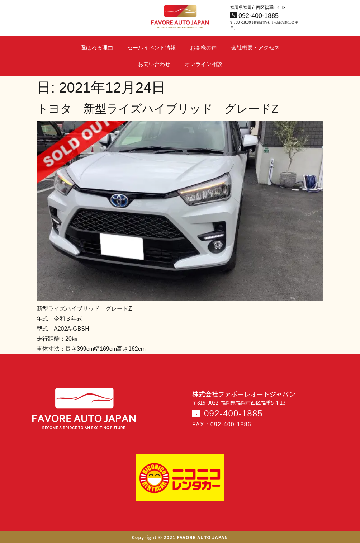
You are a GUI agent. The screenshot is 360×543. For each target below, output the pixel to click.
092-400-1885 (233, 413)
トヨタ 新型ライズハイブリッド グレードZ (158, 108)
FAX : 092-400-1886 (221, 424)
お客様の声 (203, 47)
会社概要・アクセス (255, 47)
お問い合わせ (154, 64)
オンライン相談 (203, 64)
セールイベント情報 (151, 47)
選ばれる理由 (97, 47)
